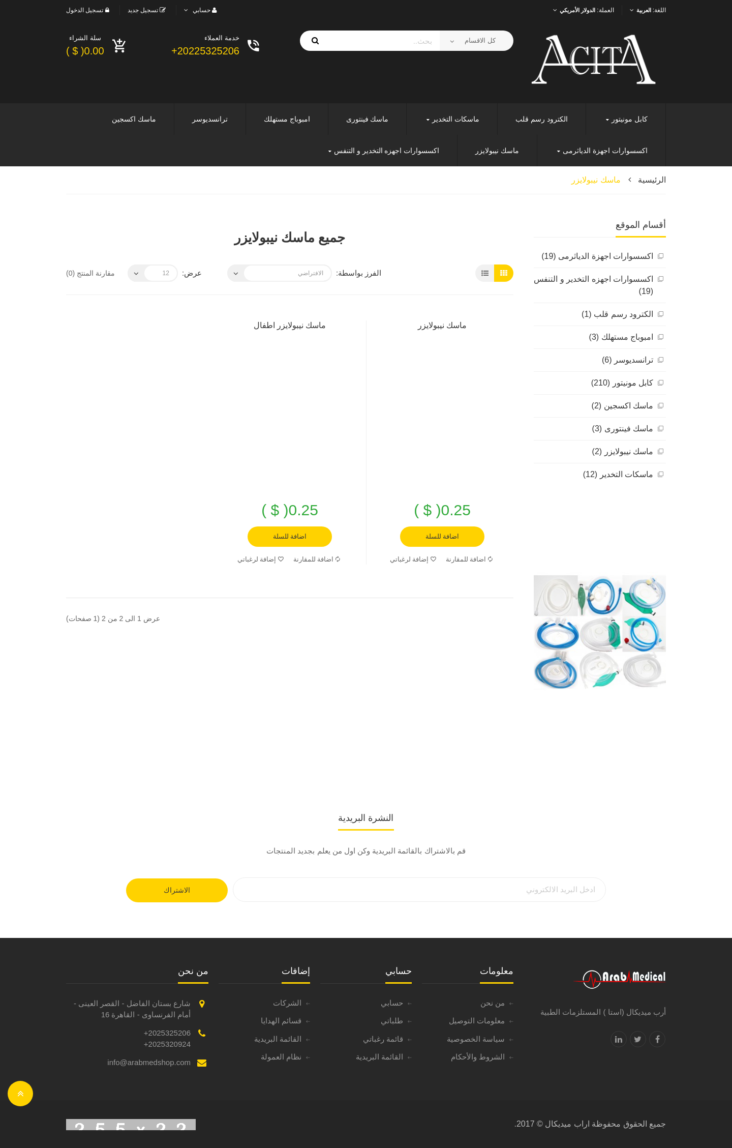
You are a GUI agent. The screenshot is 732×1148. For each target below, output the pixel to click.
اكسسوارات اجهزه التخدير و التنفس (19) (593, 285)
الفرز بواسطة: (358, 273)
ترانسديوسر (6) (627, 360)
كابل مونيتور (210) (622, 382)
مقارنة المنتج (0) (90, 273)
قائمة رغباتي (383, 1039)
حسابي (392, 1002)
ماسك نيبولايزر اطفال (290, 325)
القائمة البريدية (379, 1056)
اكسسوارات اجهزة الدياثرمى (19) (597, 256)
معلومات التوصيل (477, 1020)
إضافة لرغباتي (413, 559)
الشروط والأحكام (478, 1056)
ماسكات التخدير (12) (618, 474)
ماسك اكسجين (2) (622, 405)
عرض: (192, 273)
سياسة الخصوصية (476, 1039)
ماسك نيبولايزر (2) (622, 451)
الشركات (287, 1002)
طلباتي (392, 1020)
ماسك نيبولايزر (595, 179)
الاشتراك (177, 890)
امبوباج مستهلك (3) (621, 337)
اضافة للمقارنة (469, 559)
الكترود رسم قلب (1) (617, 314)
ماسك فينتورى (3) (622, 428)
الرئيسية (652, 179)
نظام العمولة (281, 1056)
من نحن (492, 1002)
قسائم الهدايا (281, 1020)
